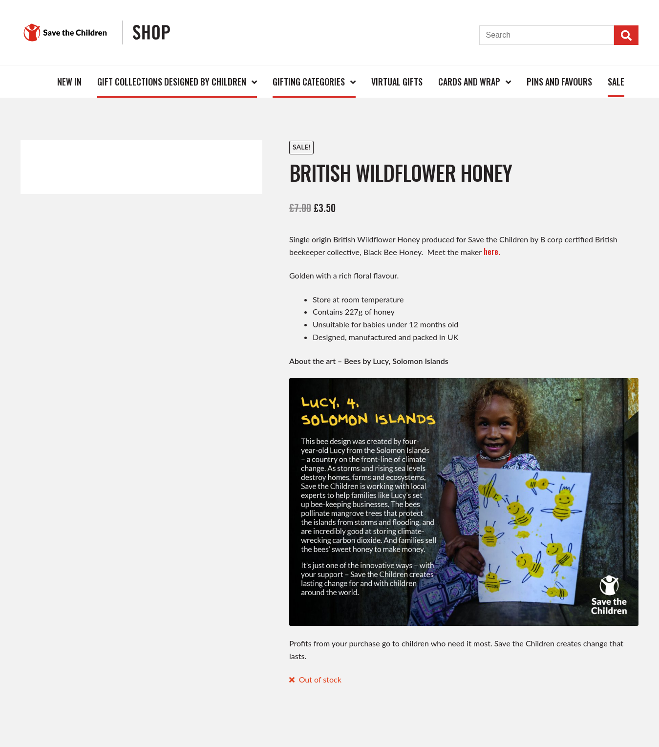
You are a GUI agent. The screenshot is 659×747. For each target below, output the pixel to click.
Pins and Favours (559, 81)
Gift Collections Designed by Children (171, 81)
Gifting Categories (309, 81)
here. (492, 251)
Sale (616, 81)
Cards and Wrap (469, 81)
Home (33, 81)
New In (69, 81)
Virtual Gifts (397, 81)
